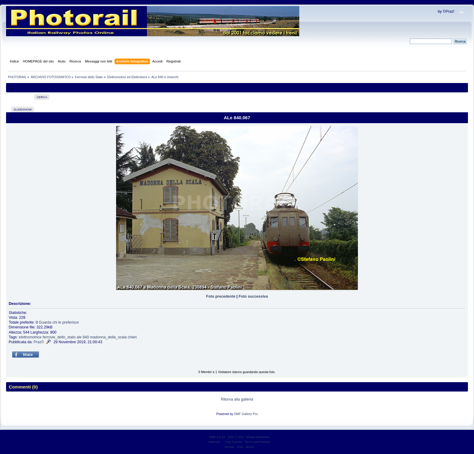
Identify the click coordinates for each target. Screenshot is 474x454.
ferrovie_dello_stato (59, 337)
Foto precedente (220, 296)
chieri (132, 337)
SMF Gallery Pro (246, 414)
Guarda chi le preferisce (59, 322)
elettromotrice (30, 337)
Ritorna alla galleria (237, 399)
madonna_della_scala (108, 337)
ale (79, 337)
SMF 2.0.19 (217, 437)
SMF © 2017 (236, 437)
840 (86, 337)
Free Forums (233, 441)
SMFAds (214, 441)
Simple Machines (257, 437)
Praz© (39, 342)
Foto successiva (253, 296)
